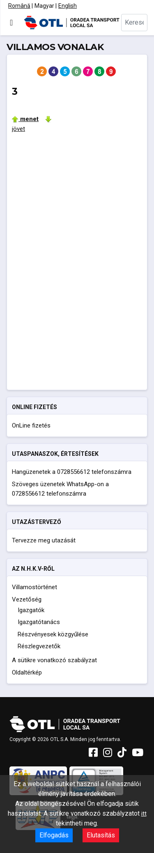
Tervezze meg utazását (44, 540)
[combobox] (134, 22)
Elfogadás (54, 835)
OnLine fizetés (31, 425)
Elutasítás (101, 835)
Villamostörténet (34, 587)
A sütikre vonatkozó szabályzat (54, 660)
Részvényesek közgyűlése (53, 634)
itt (144, 813)
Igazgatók (31, 610)
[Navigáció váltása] (11, 22)
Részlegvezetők (39, 646)
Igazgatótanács (39, 622)
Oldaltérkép (27, 672)
